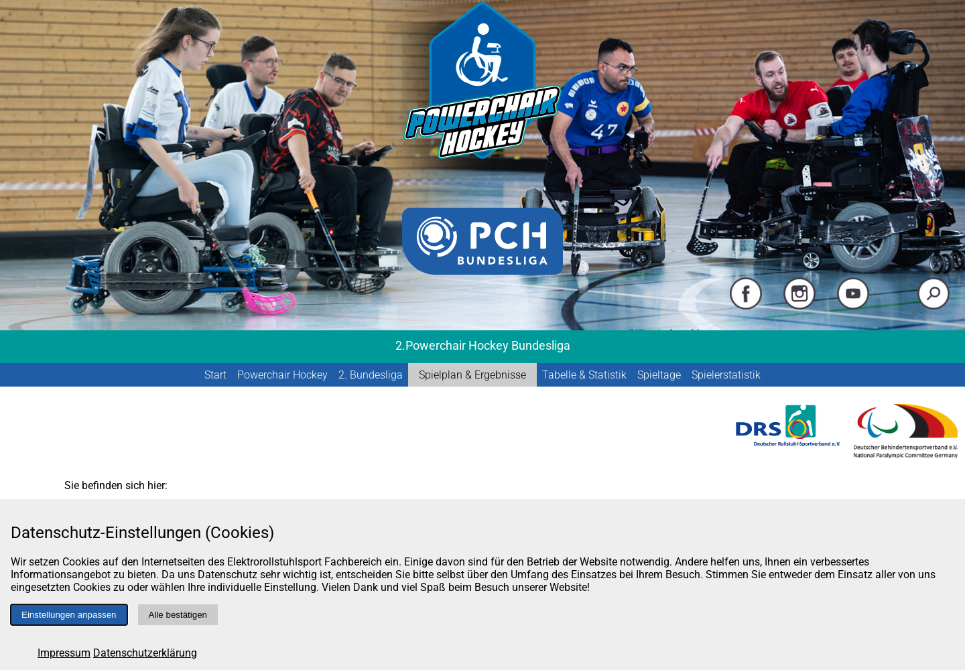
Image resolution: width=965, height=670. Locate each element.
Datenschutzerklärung (145, 653)
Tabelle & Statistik (584, 374)
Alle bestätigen (178, 615)
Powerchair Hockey (282, 374)
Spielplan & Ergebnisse (472, 374)
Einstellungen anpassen (69, 615)
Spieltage (659, 374)
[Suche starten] (933, 306)
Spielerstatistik (726, 374)
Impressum (64, 653)
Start (215, 374)
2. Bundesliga (370, 374)
